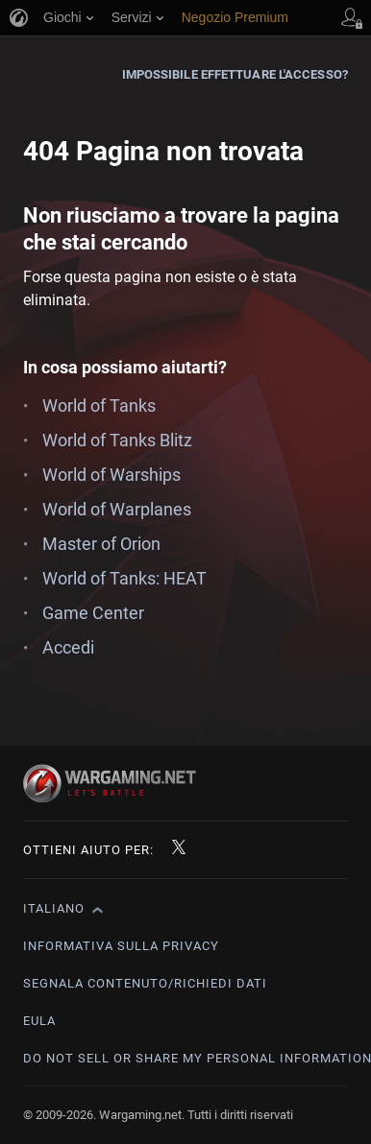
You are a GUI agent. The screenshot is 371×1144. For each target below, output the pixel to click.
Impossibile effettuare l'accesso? (235, 74)
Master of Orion (101, 544)
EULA (39, 1020)
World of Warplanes (116, 509)
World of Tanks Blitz (117, 440)
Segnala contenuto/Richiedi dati (145, 983)
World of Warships (111, 475)
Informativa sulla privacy (121, 946)
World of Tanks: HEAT (124, 578)
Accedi (68, 647)
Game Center (93, 613)
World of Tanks (99, 405)
